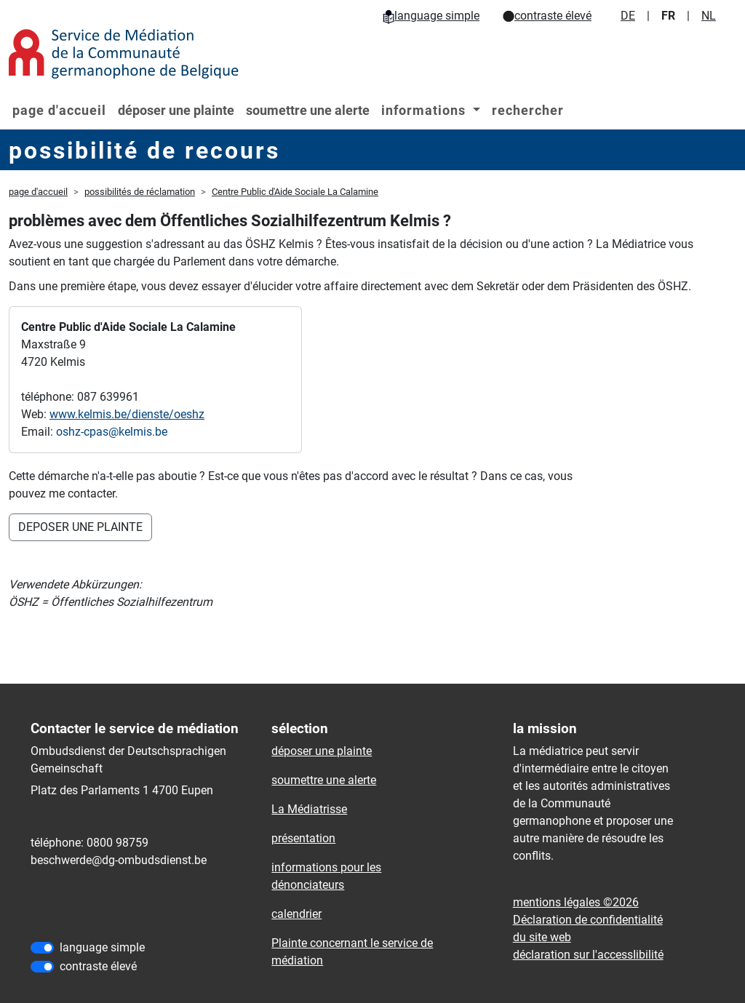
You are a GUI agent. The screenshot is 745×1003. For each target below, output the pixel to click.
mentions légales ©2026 (576, 902)
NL (708, 16)
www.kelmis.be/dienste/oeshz (126, 414)
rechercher (528, 110)
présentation (303, 838)
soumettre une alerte (308, 110)
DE (628, 16)
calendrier (296, 914)
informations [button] (425, 110)
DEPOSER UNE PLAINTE (80, 527)
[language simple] (42, 948)
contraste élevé (547, 16)
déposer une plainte (176, 110)
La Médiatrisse (309, 809)
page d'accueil (59, 110)
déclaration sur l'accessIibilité (588, 955)
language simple (431, 16)
